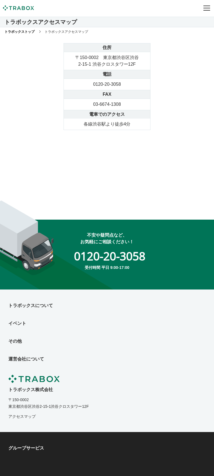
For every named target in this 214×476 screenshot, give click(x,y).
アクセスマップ (22, 416)
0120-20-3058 (109, 256)
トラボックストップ (19, 32)
